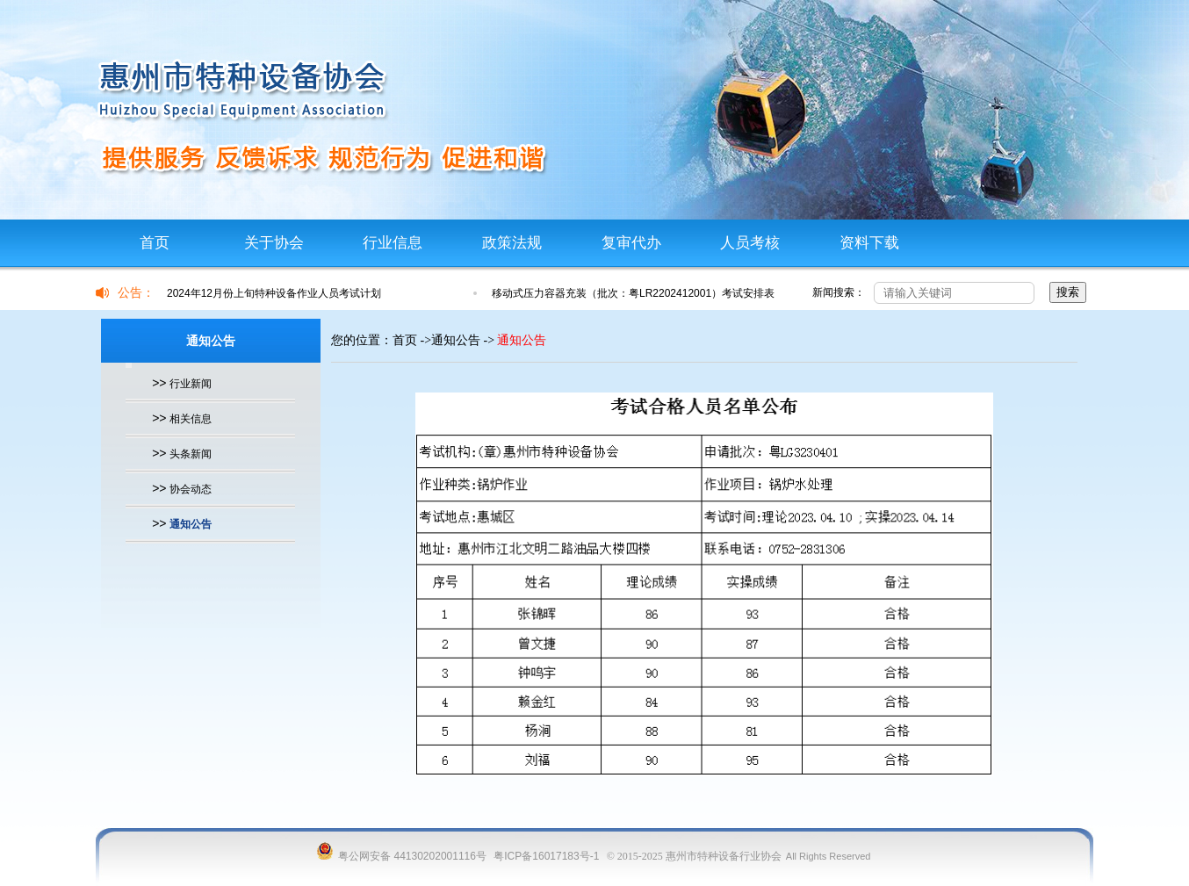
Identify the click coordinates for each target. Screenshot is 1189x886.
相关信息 (190, 419)
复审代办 (631, 242)
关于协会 (274, 242)
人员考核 (750, 242)
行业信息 (392, 242)
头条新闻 (190, 454)
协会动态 (190, 489)
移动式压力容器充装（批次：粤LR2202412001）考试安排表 (633, 293)
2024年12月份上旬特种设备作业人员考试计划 (274, 293)
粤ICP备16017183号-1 (546, 856)
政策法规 (512, 242)
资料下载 (869, 242)
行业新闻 (190, 384)
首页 (154, 242)
